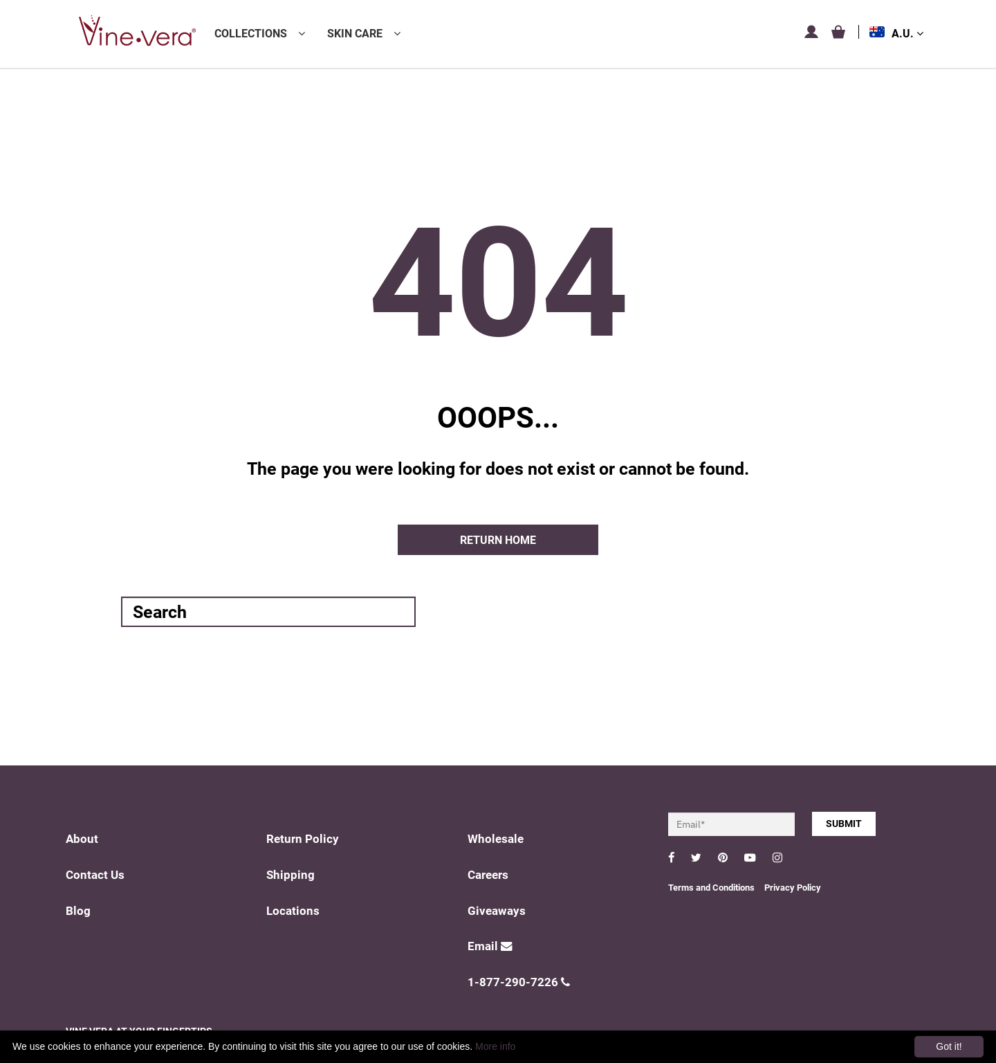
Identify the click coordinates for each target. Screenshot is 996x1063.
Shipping (290, 875)
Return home (498, 540)
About (82, 839)
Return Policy (302, 839)
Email (490, 946)
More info (495, 1046)
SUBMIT (844, 823)
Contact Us (95, 875)
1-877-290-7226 (519, 982)
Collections (250, 33)
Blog (78, 911)
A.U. (907, 33)
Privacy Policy (792, 887)
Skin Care (354, 33)
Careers (488, 875)
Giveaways (497, 911)
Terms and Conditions (711, 887)
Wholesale (496, 839)
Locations (293, 911)
